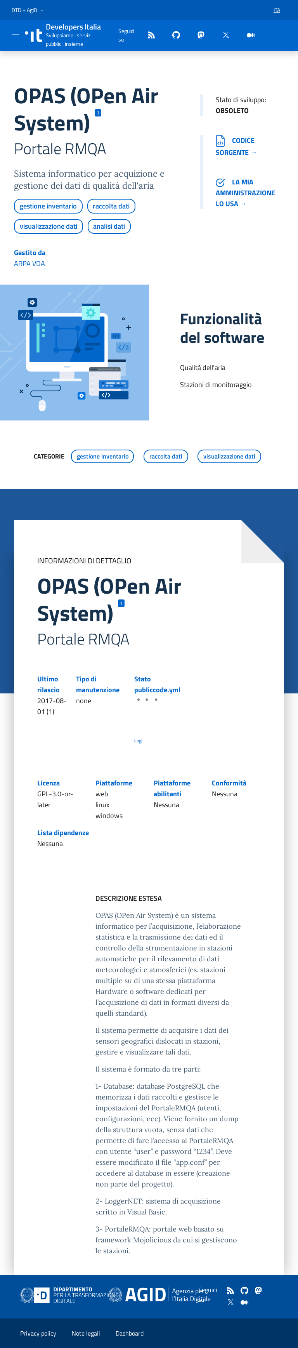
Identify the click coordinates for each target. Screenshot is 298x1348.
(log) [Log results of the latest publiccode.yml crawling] (138, 740)
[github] (173, 35)
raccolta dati (111, 206)
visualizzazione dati (48, 226)
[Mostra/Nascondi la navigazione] (15, 34)
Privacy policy (38, 1333)
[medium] (247, 35)
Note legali (86, 1333)
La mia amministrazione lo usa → (245, 193)
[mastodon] (198, 35)
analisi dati (109, 226)
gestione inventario (48, 206)
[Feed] (148, 35)
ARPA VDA (29, 263)
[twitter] (222, 35)
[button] (28, 10)
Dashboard (130, 1333)
